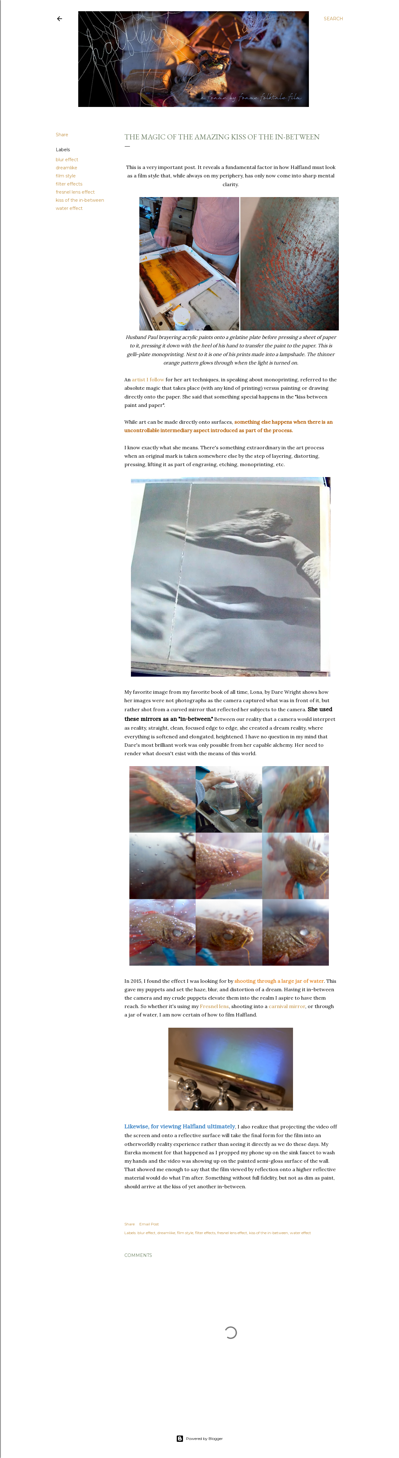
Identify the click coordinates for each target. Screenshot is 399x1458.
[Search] (333, 18)
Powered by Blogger (199, 1438)
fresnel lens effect (75, 192)
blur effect (67, 159)
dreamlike (66, 168)
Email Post (149, 1224)
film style (66, 176)
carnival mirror (287, 1006)
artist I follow (148, 379)
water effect (69, 208)
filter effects (69, 184)
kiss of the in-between (80, 200)
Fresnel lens (214, 1006)
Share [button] (62, 135)
